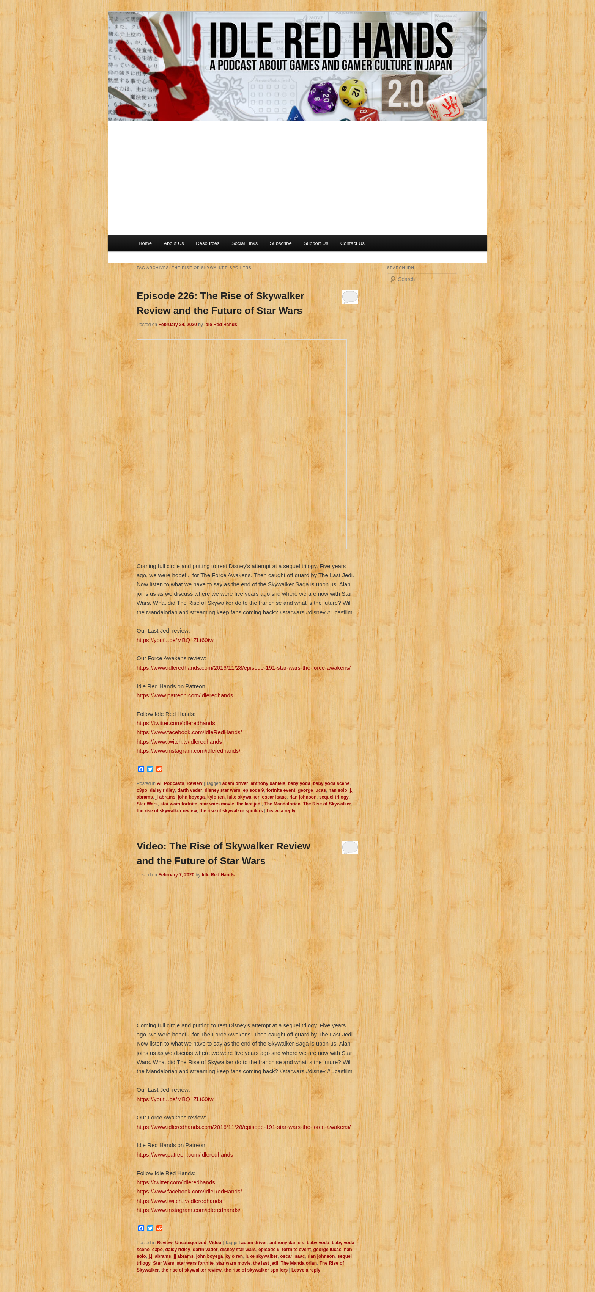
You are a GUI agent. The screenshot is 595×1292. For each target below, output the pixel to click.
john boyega (191, 797)
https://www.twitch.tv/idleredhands (179, 741)
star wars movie (217, 804)
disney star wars (222, 790)
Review (194, 783)
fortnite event (280, 790)
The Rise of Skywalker (327, 804)
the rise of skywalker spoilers (231, 810)
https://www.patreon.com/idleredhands (185, 695)
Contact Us (352, 243)
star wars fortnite (178, 804)
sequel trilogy (334, 797)
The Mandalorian (282, 804)
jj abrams (165, 797)
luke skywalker (243, 797)
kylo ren (216, 797)
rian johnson (302, 797)
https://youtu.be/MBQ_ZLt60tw (175, 640)
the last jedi (249, 804)
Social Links (244, 243)
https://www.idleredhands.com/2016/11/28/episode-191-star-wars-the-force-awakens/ (244, 667)
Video (215, 1242)
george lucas (312, 790)
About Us (174, 243)
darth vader (189, 790)
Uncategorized (190, 1242)
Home (145, 243)
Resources (207, 243)
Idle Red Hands (220, 324)
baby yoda (299, 783)
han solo (338, 790)
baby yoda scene (331, 783)
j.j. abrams (159, 1256)
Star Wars (147, 804)
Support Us (316, 243)
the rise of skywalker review (167, 810)
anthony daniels (267, 783)
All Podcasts (170, 783)
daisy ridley (162, 790)
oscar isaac (274, 797)
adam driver (235, 783)
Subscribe (281, 243)
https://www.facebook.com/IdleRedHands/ (189, 732)
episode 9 (253, 790)
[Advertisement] (297, 178)
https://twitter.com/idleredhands (176, 723)
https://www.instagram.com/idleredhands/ (188, 750)
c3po (142, 790)
